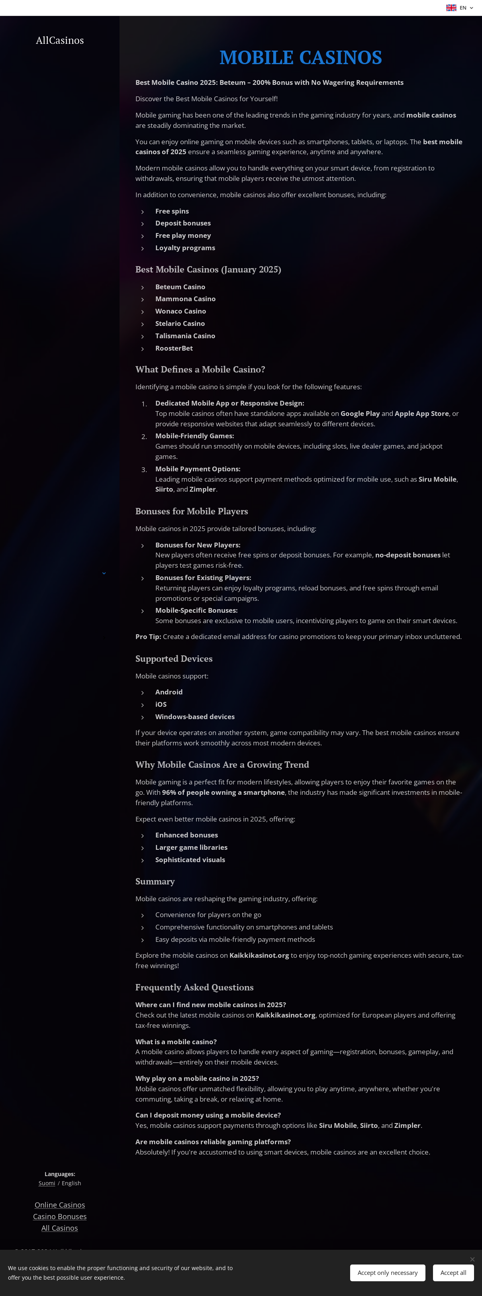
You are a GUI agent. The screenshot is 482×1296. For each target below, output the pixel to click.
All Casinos (59, 1228)
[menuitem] (59, 549)
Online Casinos (60, 1205)
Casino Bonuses (60, 1216)
